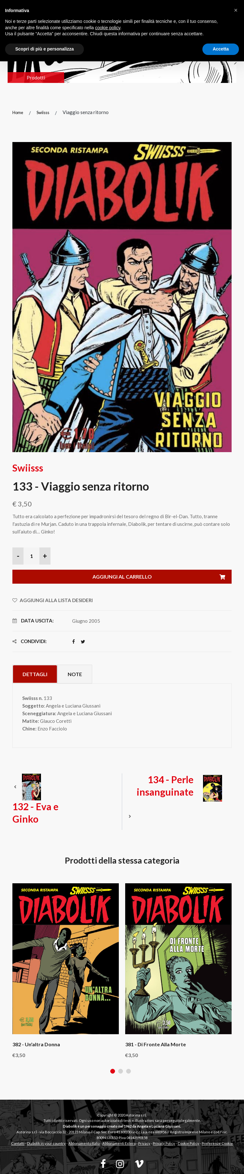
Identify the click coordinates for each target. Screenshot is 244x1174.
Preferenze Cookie (217, 1143)
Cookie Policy (188, 1143)
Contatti (17, 1143)
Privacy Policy (164, 1143)
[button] (236, 10)
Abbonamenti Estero (119, 1143)
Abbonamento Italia (84, 1143)
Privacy (144, 1143)
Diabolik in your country (46, 1143)
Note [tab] (75, 674)
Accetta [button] (221, 48)
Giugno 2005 (86, 621)
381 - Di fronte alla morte (155, 1044)
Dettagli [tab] (35, 674)
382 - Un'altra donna (36, 1044)
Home (17, 112)
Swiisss (43, 112)
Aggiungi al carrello (162, 577)
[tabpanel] (65, 970)
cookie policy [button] (107, 27)
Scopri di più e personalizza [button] (44, 48)
